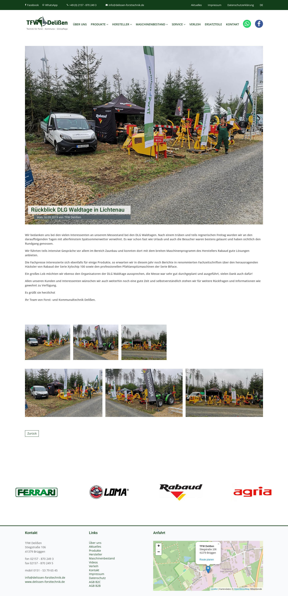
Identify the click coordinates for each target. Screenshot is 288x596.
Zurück (32, 433)
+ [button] (158, 546)
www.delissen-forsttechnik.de (45, 582)
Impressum (214, 5)
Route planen (207, 559)
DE (261, 5)
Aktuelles (196, 5)
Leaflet (214, 589)
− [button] (158, 552)
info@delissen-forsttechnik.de (45, 577)
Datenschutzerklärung (240, 5)
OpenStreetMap (242, 589)
